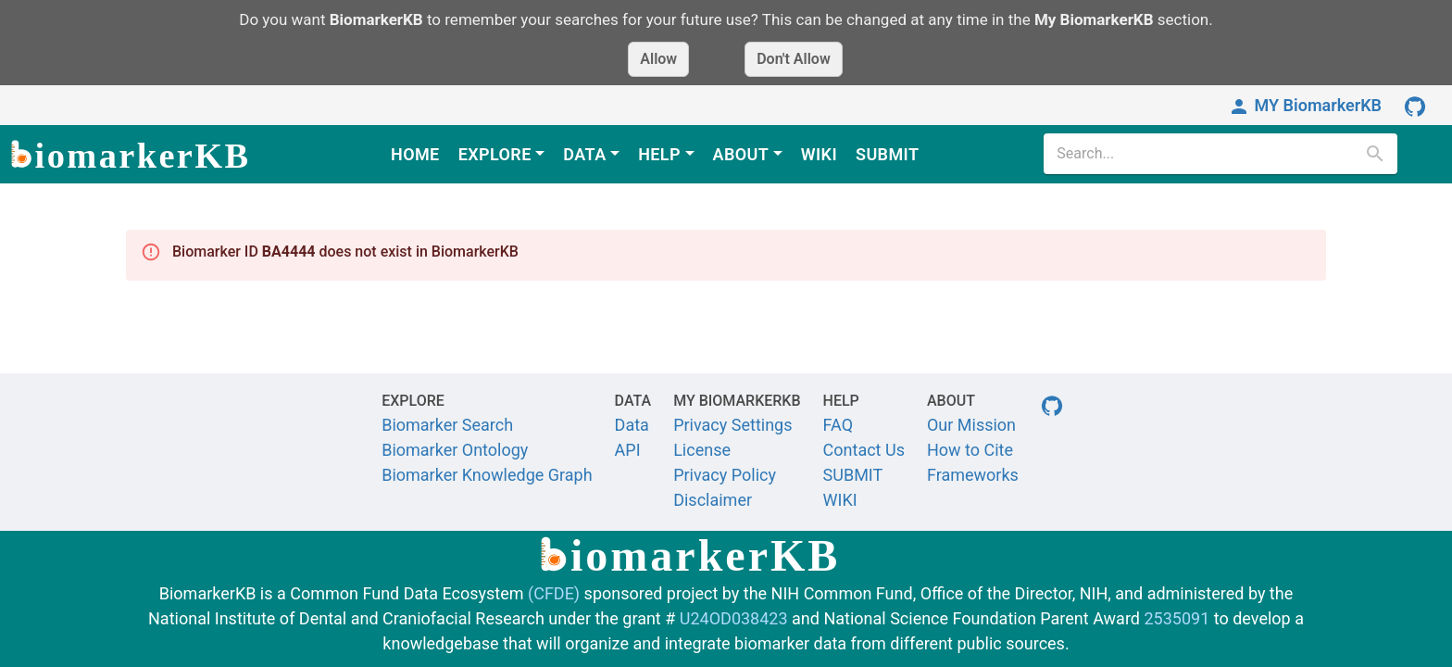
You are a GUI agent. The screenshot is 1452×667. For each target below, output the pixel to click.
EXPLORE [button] (495, 154)
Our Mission (971, 424)
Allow (658, 59)
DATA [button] (584, 154)
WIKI (819, 154)
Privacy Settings (732, 424)
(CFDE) (554, 593)
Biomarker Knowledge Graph (487, 475)
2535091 (1176, 618)
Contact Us (864, 449)
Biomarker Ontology (455, 449)
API (628, 449)
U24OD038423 (734, 618)
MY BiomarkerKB (1305, 105)
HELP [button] (659, 154)
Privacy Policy (724, 475)
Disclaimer (712, 500)
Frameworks (973, 475)
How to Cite (970, 449)
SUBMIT (887, 154)
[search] (1206, 154)
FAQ (838, 424)
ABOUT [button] (741, 154)
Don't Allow (794, 59)
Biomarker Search (447, 424)
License (702, 449)
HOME (415, 154)
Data (632, 424)
